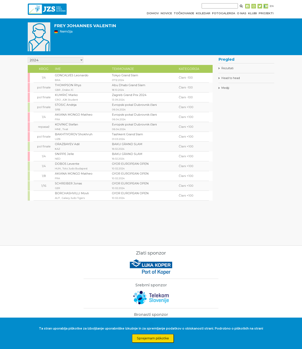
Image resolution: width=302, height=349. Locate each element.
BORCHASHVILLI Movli (72, 193)
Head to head (230, 78)
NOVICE (166, 13)
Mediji (225, 88)
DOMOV (153, 13)
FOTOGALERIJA (223, 13)
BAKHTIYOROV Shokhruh (73, 134)
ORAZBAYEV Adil (67, 144)
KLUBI (252, 13)
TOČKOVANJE (184, 13)
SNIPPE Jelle (64, 154)
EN (271, 6)
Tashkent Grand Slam (127, 134)
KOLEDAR (203, 13)
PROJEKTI (266, 13)
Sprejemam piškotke (153, 338)
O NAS (241, 13)
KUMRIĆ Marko (66, 95)
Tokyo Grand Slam (125, 75)
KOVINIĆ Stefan (66, 124)
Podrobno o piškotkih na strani (239, 328)
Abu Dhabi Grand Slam (128, 85)
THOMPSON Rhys (68, 85)
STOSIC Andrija (65, 105)
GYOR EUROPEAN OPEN (130, 164)
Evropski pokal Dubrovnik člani (134, 105)
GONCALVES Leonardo (71, 75)
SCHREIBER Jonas (68, 183)
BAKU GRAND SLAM (127, 144)
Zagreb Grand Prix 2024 (129, 95)
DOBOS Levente (67, 164)
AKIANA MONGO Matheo (73, 114)
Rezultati (227, 68)
